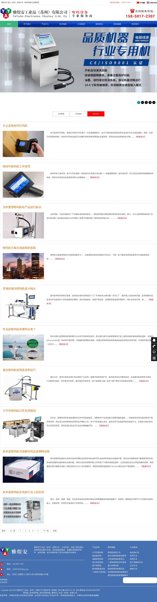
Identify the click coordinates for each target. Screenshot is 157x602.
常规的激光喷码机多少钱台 (19, 288)
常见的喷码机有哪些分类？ (19, 329)
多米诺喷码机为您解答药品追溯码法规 (26, 451)
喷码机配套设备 (98, 569)
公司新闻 (61, 114)
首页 (3, 531)
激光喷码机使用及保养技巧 (19, 370)
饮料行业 (133, 556)
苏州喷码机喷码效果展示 (118, 572)
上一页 (12, 531)
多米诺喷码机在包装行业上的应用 (23, 492)
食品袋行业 (134, 552)
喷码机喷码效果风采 (116, 569)
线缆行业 (133, 559)
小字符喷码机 (97, 552)
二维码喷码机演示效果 (117, 562)
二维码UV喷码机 (99, 572)
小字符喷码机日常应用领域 (19, 410)
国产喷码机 (96, 566)
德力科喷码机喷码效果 (117, 556)
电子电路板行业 (136, 562)
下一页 (46, 531)
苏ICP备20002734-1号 (67, 590)
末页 (55, 531)
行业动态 (78, 114)
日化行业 (133, 566)
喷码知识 (96, 114)
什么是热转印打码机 (15, 125)
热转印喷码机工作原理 (16, 166)
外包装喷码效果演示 (116, 559)
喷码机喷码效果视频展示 (118, 575)
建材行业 (133, 569)
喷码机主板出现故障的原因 (19, 247)
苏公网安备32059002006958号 (88, 590)
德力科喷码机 (97, 562)
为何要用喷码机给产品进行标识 (22, 207)
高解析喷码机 (97, 559)
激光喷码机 (96, 556)
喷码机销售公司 (114, 552)
